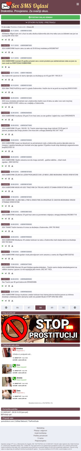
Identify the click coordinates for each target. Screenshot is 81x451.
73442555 (5, 157)
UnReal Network (21, 421)
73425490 (5, 237)
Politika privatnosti (40, 436)
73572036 (5, 31)
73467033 (5, 98)
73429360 (5, 197)
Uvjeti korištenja (40, 433)
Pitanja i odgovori (40, 431)
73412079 (5, 264)
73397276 (5, 279)
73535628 (5, 73)
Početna (14, 27)
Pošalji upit (7, 415)
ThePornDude (33, 421)
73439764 (5, 172)
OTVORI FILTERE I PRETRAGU (40, 22)
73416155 (5, 252)
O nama (40, 438)
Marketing (40, 428)
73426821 (5, 212)
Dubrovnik (21, 27)
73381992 (5, 292)
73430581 (5, 184)
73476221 (5, 85)
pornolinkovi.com (7, 421)
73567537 (5, 45)
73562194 (5, 58)
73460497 (5, 125)
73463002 (5, 113)
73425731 (5, 224)
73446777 (5, 140)
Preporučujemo (40, 441)
